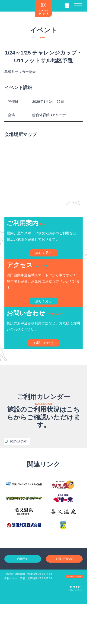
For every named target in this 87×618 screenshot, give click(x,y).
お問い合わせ (64, 572)
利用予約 (22, 572)
